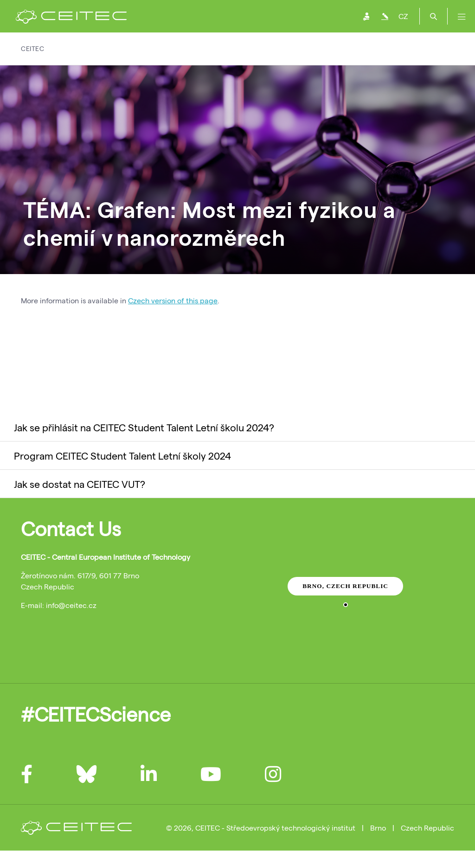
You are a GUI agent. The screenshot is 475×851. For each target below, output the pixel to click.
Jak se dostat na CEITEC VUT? (79, 484)
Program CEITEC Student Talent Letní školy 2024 (122, 455)
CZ (403, 16)
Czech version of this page (173, 300)
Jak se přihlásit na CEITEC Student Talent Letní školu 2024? (144, 427)
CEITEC (32, 48)
